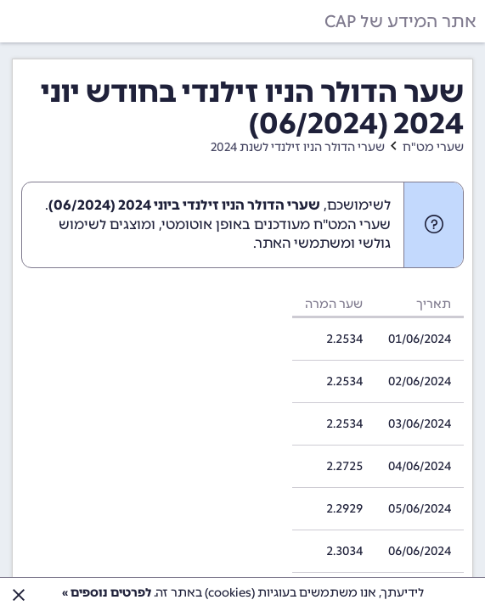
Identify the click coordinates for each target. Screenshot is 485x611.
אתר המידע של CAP (400, 21)
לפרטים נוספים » (106, 593)
